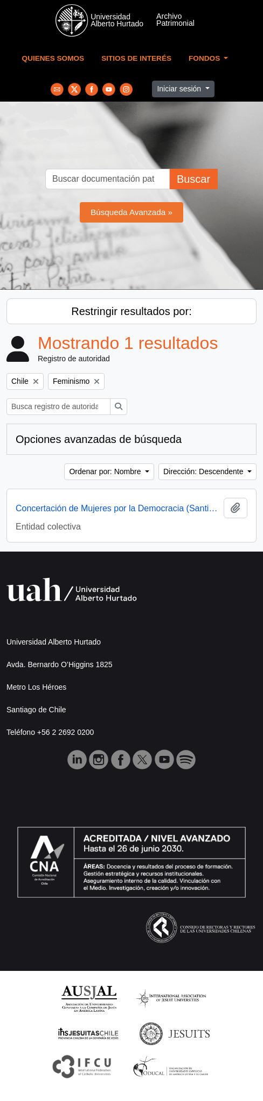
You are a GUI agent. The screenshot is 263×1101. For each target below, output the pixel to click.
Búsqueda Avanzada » (131, 212)
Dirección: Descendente (204, 471)
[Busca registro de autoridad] (58, 406)
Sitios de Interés (136, 58)
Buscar (193, 179)
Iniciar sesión (180, 88)
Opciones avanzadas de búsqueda (99, 439)
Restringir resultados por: (131, 311)
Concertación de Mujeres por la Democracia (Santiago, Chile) (117, 508)
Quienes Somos (53, 58)
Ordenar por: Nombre (106, 471)
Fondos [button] (205, 58)
